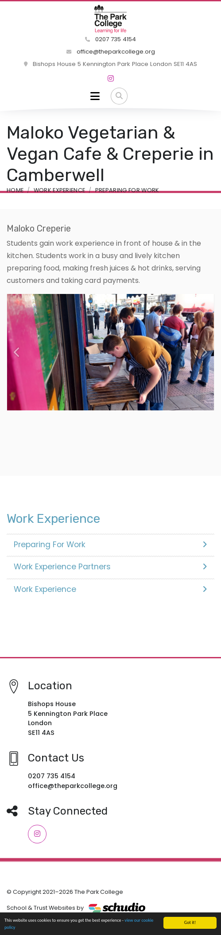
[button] (17, 352)
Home (15, 190)
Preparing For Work (127, 190)
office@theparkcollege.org (110, 51)
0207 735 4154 (110, 39)
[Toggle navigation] (95, 96)
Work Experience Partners (110, 566)
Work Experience (59, 190)
